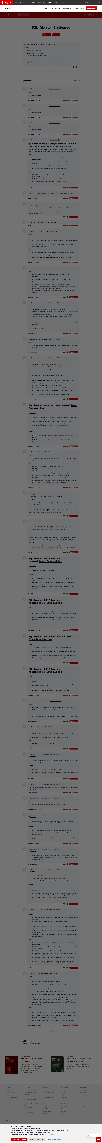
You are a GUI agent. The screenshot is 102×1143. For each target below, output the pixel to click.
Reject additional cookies (37, 1139)
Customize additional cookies (53, 1139)
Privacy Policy (49, 1134)
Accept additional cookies (19, 1139)
